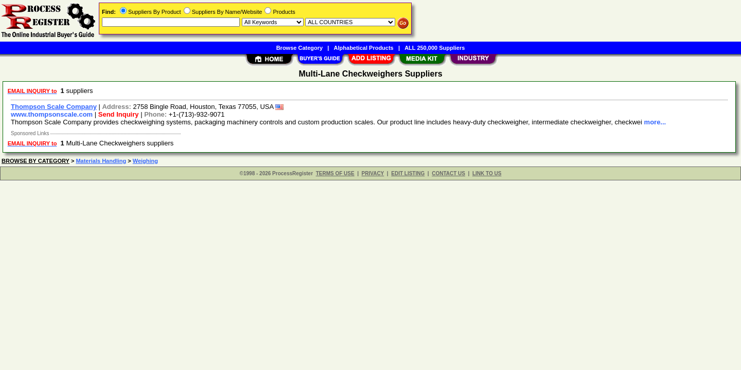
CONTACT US (448, 173)
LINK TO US (486, 173)
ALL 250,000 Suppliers (434, 48)
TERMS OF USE (335, 173)
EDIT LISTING (408, 173)
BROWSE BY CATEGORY (35, 161)
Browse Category (299, 48)
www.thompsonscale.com (52, 114)
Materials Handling (101, 161)
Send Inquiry (118, 114)
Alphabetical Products (364, 48)
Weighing (145, 161)
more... (655, 122)
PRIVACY (373, 173)
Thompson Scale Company (54, 106)
